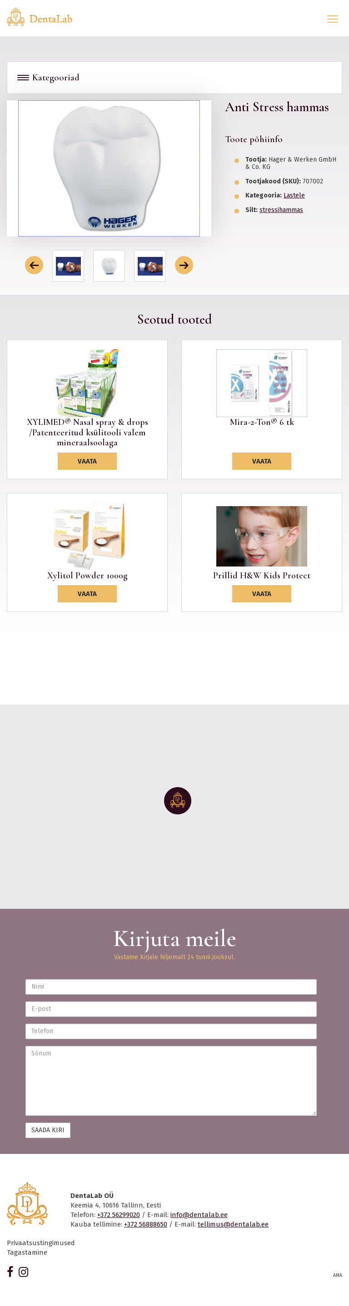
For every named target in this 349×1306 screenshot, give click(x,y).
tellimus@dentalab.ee (233, 1224)
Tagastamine (27, 1252)
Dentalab (45, 16)
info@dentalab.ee (199, 1215)
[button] (34, 265)
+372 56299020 (118, 1215)
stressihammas (281, 210)
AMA (337, 1275)
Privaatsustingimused (41, 1243)
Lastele (294, 195)
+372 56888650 (145, 1224)
